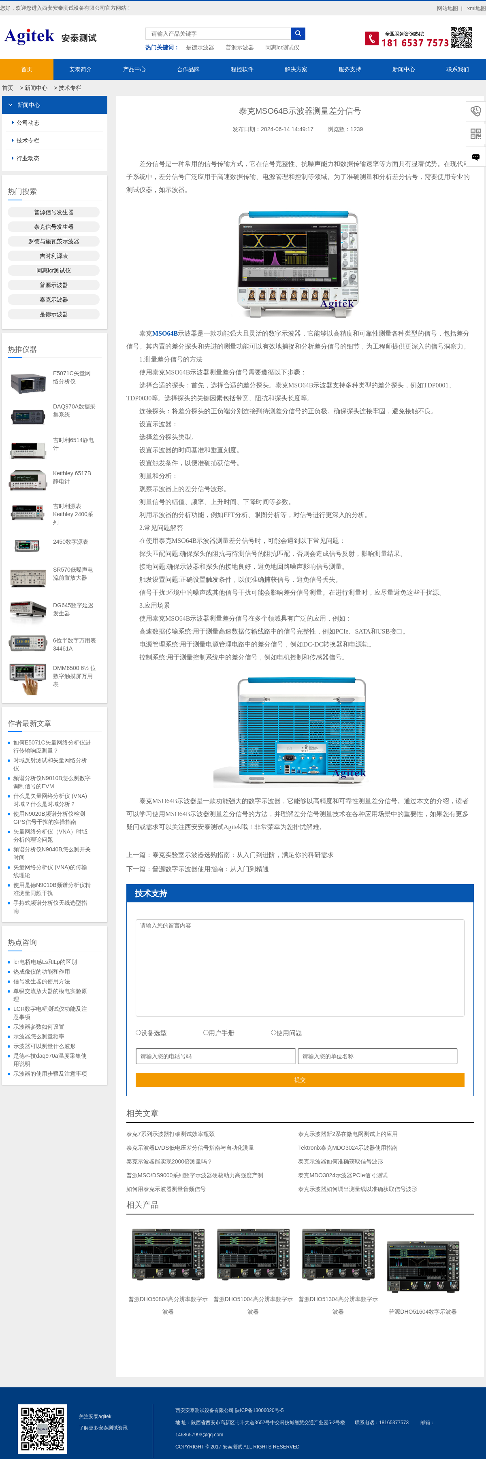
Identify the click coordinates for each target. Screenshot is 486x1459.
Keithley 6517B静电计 (72, 477)
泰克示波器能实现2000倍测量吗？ (169, 1161)
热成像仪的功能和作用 (41, 971)
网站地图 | (450, 8)
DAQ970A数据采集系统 (74, 410)
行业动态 (28, 158)
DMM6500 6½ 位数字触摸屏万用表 (74, 676)
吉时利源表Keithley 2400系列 (73, 514)
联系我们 (457, 69)
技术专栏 (70, 88)
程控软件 (242, 69)
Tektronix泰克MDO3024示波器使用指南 (348, 1147)
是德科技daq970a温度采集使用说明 (50, 1060)
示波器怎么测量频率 (38, 1036)
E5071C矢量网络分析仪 (72, 377)
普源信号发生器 (54, 212)
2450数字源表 (70, 541)
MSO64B (165, 333)
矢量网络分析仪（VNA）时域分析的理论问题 (50, 835)
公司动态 (28, 122)
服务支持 (350, 69)
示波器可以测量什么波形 (44, 1046)
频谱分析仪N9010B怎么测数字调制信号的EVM (52, 782)
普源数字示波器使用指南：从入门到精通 (210, 869)
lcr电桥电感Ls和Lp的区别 (45, 962)
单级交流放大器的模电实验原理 (50, 995)
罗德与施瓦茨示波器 (53, 241)
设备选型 (151, 1032)
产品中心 (134, 69)
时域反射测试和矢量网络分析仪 (50, 764)
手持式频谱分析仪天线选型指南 (50, 907)
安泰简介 (80, 69)
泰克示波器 (54, 299)
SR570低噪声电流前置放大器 (73, 573)
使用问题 (286, 1032)
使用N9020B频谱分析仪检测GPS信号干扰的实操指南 (49, 817)
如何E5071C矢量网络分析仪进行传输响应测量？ (52, 746)
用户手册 (218, 1032)
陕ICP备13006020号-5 (259, 1410)
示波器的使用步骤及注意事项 (50, 1073)
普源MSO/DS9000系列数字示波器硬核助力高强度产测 (194, 1175)
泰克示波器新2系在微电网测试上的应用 (348, 1134)
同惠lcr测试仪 (282, 47)
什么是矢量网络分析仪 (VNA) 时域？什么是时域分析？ (50, 800)
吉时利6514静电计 (73, 444)
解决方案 (296, 69)
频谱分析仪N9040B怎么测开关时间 (52, 853)
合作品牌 (188, 69)
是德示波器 (200, 47)
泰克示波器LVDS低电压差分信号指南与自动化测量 (190, 1147)
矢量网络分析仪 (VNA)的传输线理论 (50, 871)
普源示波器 (240, 47)
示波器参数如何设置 (38, 1026)
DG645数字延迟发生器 (73, 609)
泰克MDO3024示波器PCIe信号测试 (343, 1175)
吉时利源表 (54, 256)
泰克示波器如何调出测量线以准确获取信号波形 (357, 1189)
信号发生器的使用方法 (41, 981)
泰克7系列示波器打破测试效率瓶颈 (170, 1134)
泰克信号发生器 (54, 226)
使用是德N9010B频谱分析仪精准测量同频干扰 (52, 889)
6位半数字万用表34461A (74, 644)
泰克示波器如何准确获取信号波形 (340, 1161)
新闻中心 (403, 69)
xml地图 (476, 8)
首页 (26, 69)
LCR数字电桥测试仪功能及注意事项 (50, 1013)
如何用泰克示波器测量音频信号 (166, 1189)
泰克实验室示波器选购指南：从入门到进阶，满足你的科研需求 (243, 854)
